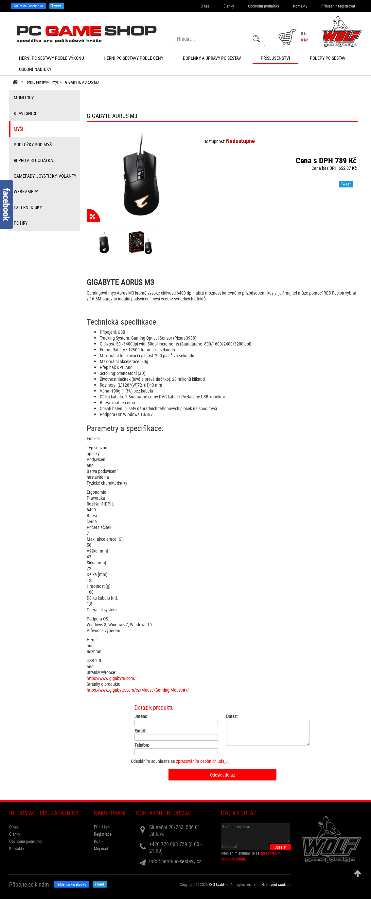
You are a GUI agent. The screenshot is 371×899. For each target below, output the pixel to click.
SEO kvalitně (218, 884)
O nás (205, 5)
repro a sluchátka (33, 160)
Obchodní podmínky (263, 5)
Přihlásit (328, 5)
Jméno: (141, 716)
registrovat (346, 5)
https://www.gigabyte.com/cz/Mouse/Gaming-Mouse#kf (138, 690)
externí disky (28, 207)
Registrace (103, 834)
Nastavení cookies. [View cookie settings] (276, 884)
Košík (98, 841)
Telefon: (141, 745)
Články (228, 5)
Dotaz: (232, 716)
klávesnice (25, 113)
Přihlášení (102, 827)
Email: (140, 731)
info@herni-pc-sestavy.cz (175, 861)
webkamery (26, 191)
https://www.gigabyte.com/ (111, 678)
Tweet (56, 5)
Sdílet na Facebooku (28, 5)
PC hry (20, 223)
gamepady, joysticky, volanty (45, 176)
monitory (24, 97)
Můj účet (101, 848)
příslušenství (37, 82)
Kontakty (300, 5)
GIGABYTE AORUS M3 (82, 82)
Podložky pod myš (33, 144)
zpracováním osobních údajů (202, 761)
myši (56, 82)
